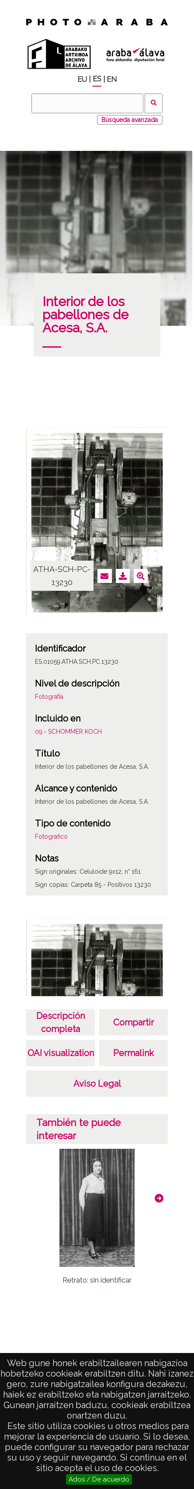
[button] (159, 1198)
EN (112, 79)
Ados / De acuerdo (99, 1479)
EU (82, 79)
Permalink (133, 1053)
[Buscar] (87, 103)
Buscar (154, 103)
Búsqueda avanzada (129, 119)
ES (97, 79)
